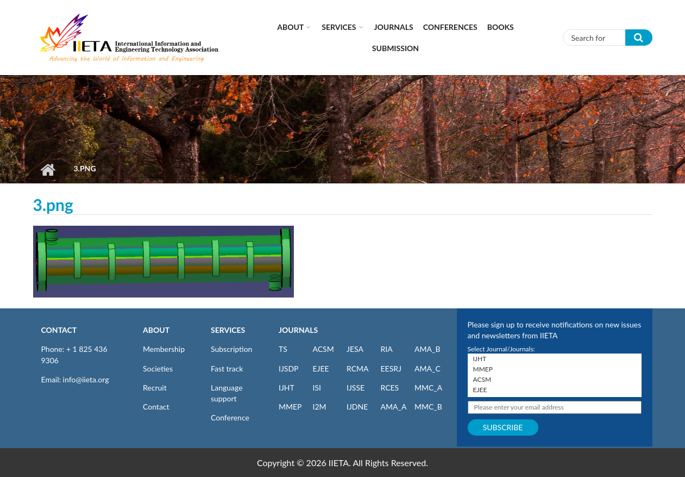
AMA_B (427, 349)
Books (500, 27)
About (290, 27)
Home (48, 169)
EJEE (321, 368)
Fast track (227, 368)
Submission (395, 48)
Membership (164, 349)
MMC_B (428, 406)
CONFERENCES (450, 27)
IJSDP (288, 368)
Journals (393, 27)
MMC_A (428, 387)
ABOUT (156, 329)
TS (283, 349)
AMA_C (427, 368)
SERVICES (228, 329)
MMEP (290, 406)
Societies (158, 368)
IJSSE (356, 387)
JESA (355, 349)
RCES (390, 387)
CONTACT (59, 329)
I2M (319, 406)
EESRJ (391, 368)
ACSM (323, 349)
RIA (387, 349)
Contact (156, 406)
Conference (230, 417)
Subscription (231, 349)
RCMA (358, 368)
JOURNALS (298, 329)
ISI (317, 387)
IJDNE (357, 406)
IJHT (286, 387)
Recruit (155, 387)
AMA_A (394, 406)
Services (339, 27)
